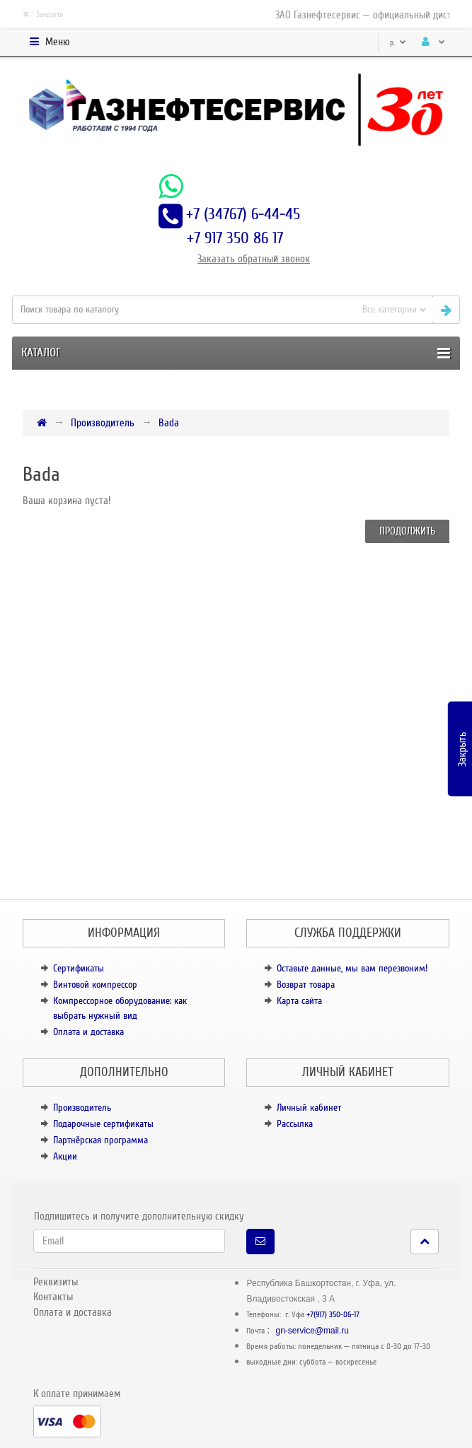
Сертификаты (78, 968)
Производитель (102, 422)
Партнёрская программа (100, 1140)
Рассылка (295, 1124)
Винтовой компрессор (95, 985)
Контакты (53, 1296)
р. (398, 42)
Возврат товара (306, 985)
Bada (169, 422)
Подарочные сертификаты (103, 1124)
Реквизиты (55, 1281)
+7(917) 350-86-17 (332, 1314)
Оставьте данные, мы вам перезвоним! (352, 968)
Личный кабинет (309, 1108)
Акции (65, 1156)
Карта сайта (299, 1001)
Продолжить (407, 531)
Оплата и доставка (88, 1032)
